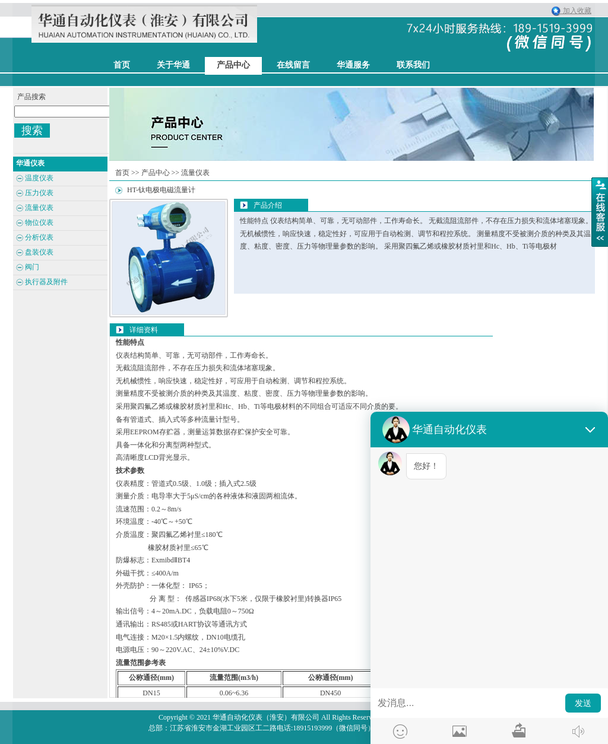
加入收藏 (574, 11)
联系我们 (413, 65)
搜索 (32, 130)
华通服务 (353, 65)
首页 (122, 172)
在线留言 (293, 65)
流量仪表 (195, 172)
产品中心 (233, 65)
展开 (599, 212)
